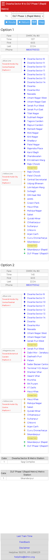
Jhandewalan (34, 156)
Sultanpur (32, 226)
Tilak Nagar (33, 113)
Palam (30, 360)
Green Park (33, 203)
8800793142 (32, 285)
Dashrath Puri (34, 356)
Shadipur (32, 140)
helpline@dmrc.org (24, 557)
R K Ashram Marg (36, 160)
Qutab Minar (34, 218)
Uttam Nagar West (37, 98)
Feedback (24, 542)
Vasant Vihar (33, 376)
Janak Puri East (35, 109)
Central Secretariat (37, 179)
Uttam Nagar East (36, 102)
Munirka (31, 380)
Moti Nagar (33, 133)
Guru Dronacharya (37, 238)
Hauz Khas (32, 207)
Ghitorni (31, 230)
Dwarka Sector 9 (36, 63)
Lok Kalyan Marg (36, 187)
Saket (30, 214)
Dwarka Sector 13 (36, 78)
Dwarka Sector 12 (36, 74)
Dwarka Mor (33, 90)
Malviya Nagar (34, 210)
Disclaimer (24, 548)
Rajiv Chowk (33, 164)
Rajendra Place (35, 148)
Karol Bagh (33, 152)
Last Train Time (24, 536)
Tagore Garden (35, 121)
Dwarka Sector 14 (36, 82)
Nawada (31, 94)
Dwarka (31, 86)
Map (41, 22)
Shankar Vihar (34, 372)
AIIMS (30, 199)
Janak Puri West (35, 105)
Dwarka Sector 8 (36, 59)
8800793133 (32, 50)
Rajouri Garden (35, 125)
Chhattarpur (34, 222)
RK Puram (32, 384)
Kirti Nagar (32, 137)
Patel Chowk (34, 175)
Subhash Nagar (35, 117)
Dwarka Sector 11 (36, 70)
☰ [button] (3, 3)
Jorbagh (31, 191)
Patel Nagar (33, 144)
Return (24, 22)
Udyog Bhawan (35, 183)
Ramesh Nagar (35, 129)
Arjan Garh (32, 234)
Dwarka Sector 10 (36, 67)
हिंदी (34, 22)
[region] (24, 505)
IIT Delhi (31, 387)
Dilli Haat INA (34, 195)
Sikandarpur (33, 242)
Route (11, 22)
